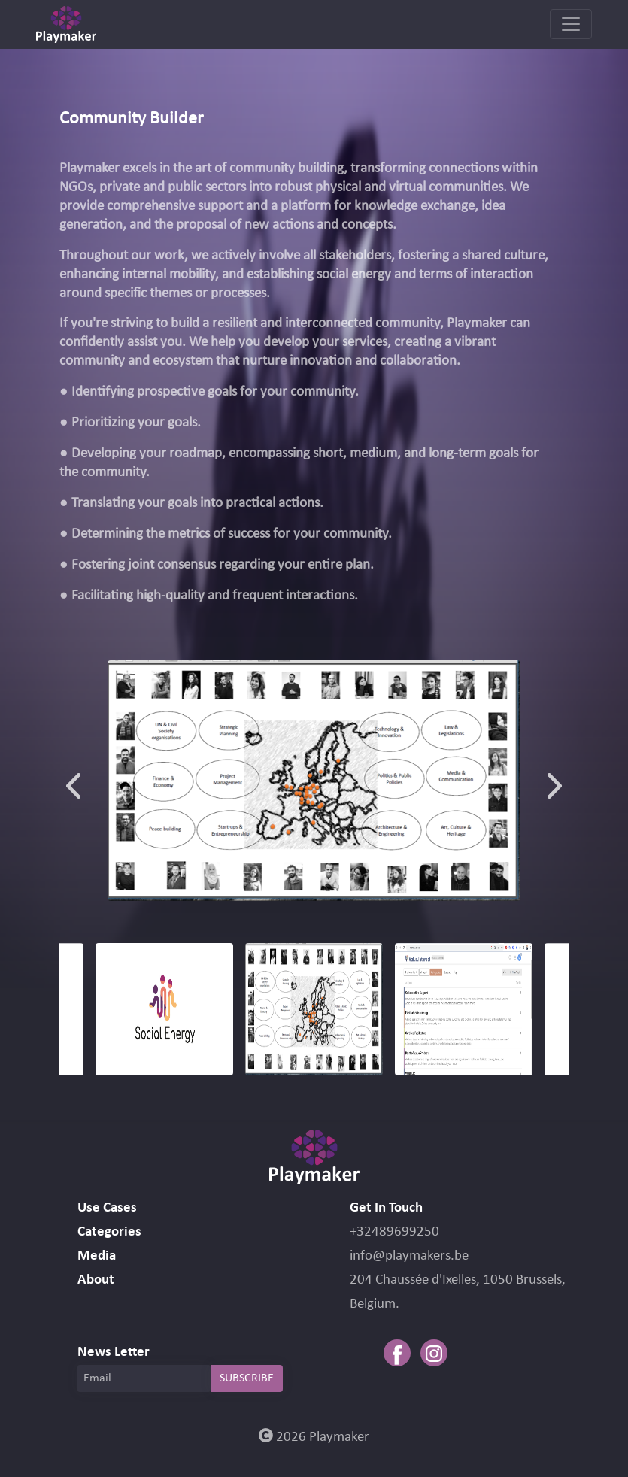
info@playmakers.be (409, 1256)
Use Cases (107, 1208)
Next (554, 780)
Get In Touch (386, 1208)
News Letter (113, 1352)
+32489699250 (394, 1232)
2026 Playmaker (314, 1437)
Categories (109, 1232)
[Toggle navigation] (571, 24)
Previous (73, 780)
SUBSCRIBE (247, 1378)
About (95, 1280)
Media (96, 1256)
